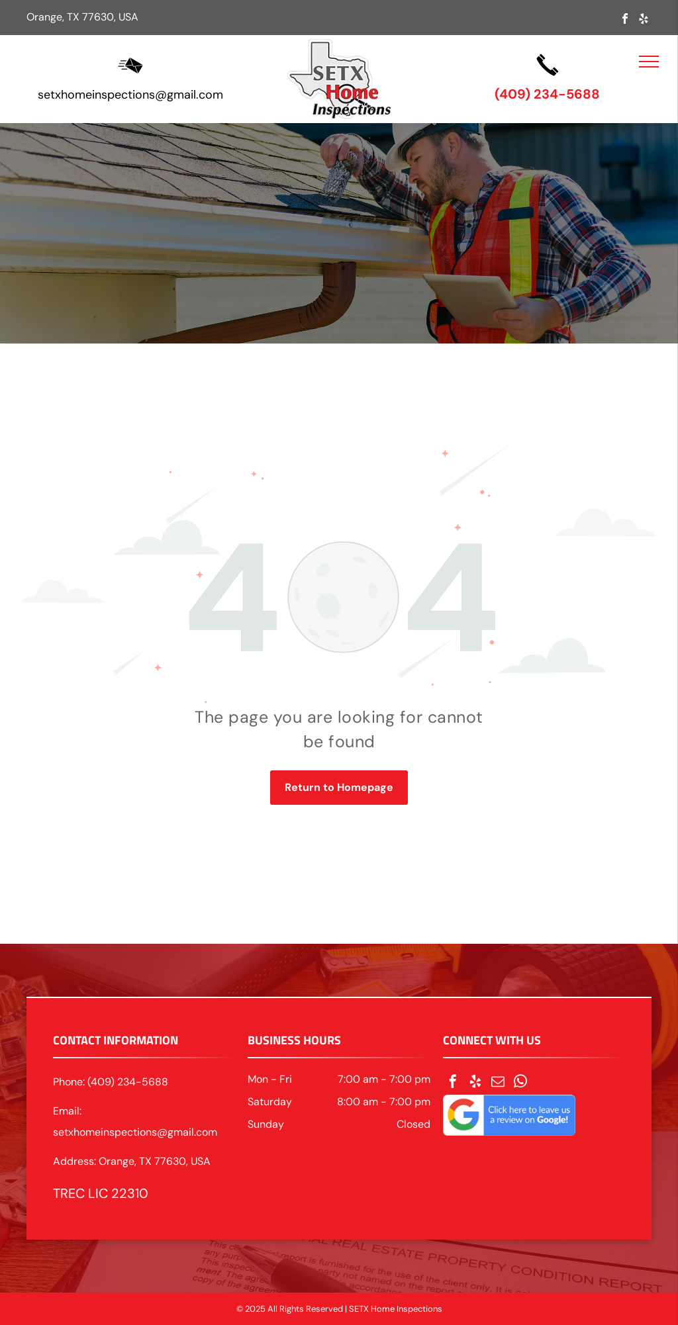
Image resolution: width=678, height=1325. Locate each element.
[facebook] (625, 20)
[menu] (649, 61)
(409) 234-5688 (547, 94)
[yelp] (644, 20)
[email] (498, 1083)
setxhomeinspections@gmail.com (130, 95)
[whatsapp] (520, 1083)
